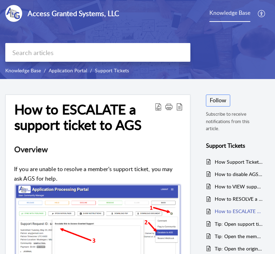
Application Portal (68, 70)
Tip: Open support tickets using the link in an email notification (239, 223)
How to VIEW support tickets (239, 186)
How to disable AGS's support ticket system (239, 174)
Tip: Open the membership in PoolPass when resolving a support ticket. (239, 236)
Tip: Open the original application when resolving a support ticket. (239, 248)
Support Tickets (112, 70)
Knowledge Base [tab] (229, 13)
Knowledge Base (23, 70)
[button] (262, 13)
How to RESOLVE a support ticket (239, 198)
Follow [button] (218, 100)
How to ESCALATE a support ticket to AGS (239, 211)
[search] (97, 52)
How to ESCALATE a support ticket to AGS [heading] (77, 117)
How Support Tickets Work (239, 161)
